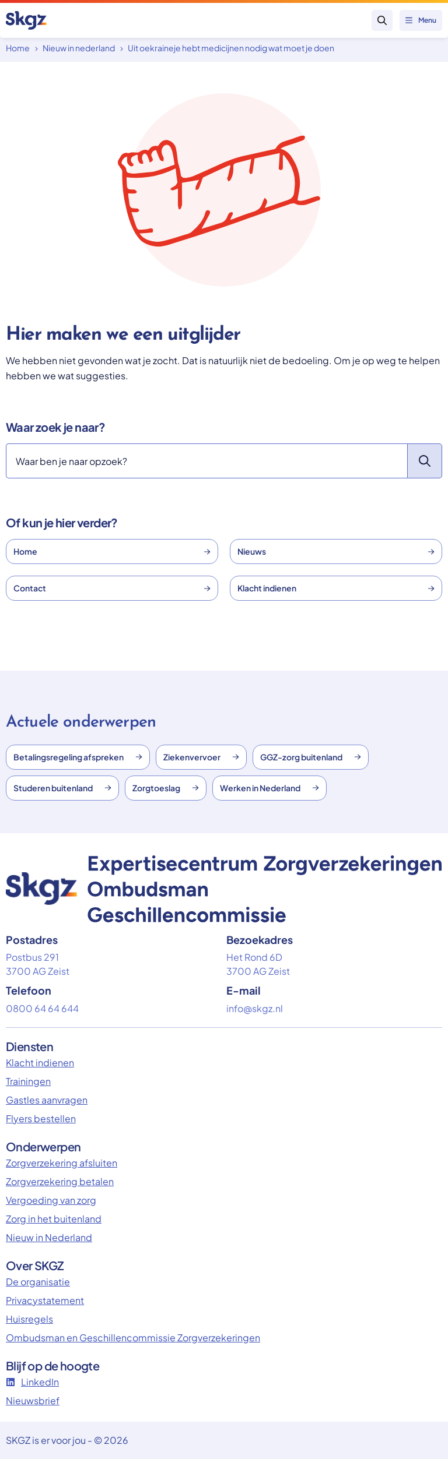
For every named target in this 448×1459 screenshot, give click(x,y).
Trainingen (28, 1081)
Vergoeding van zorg (51, 1200)
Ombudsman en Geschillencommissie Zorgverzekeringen (133, 1337)
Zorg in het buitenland (54, 1219)
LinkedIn (32, 1382)
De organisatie (38, 1281)
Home (18, 48)
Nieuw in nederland (79, 48)
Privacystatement (45, 1300)
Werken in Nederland (269, 788)
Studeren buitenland (62, 788)
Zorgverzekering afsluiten (61, 1163)
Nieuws (336, 551)
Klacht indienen (336, 588)
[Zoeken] (206, 460)
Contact (112, 588)
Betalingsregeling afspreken (77, 757)
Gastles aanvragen (47, 1100)
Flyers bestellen (41, 1118)
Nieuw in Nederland (49, 1237)
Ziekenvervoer (201, 757)
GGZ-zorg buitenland (310, 757)
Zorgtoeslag (165, 788)
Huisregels (29, 1319)
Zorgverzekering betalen (60, 1181)
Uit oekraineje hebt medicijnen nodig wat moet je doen (231, 48)
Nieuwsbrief (33, 1400)
